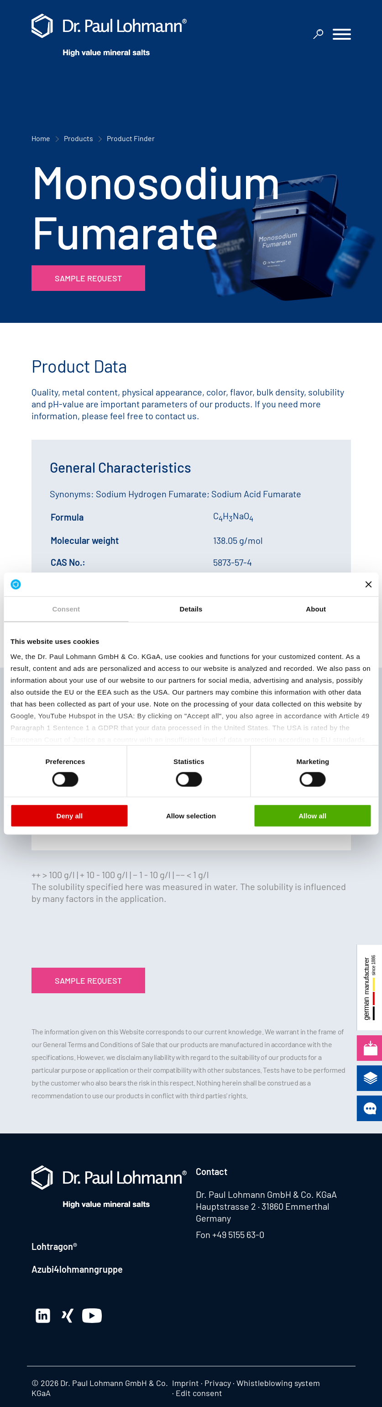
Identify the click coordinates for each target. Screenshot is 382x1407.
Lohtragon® (54, 1246)
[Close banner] (368, 584)
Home (40, 138)
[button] (342, 35)
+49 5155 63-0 (238, 1234)
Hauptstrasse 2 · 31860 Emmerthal (263, 1206)
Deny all (70, 816)
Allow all (312, 816)
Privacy (217, 1383)
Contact (211, 1171)
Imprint (185, 1383)
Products (78, 138)
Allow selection (191, 816)
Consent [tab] (66, 609)
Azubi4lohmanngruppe (77, 1269)
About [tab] (316, 609)
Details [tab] (191, 609)
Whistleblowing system (278, 1383)
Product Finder (131, 138)
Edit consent (199, 1393)
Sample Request (88, 278)
